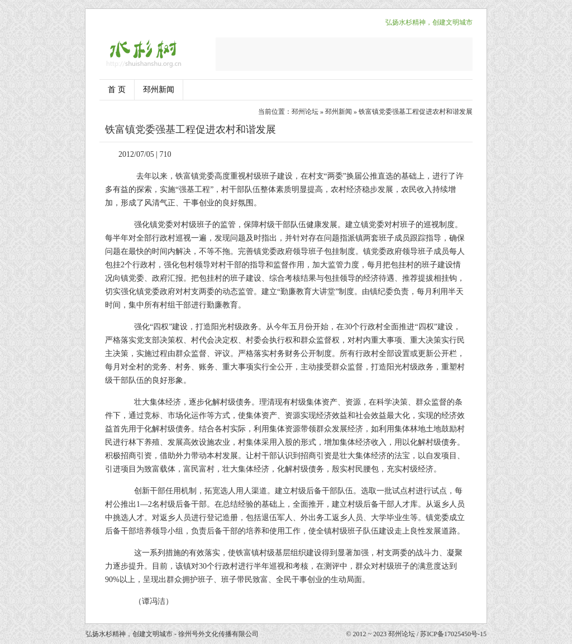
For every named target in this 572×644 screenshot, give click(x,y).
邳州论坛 (305, 112)
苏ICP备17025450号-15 (453, 634)
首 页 (117, 89)
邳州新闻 (158, 89)
